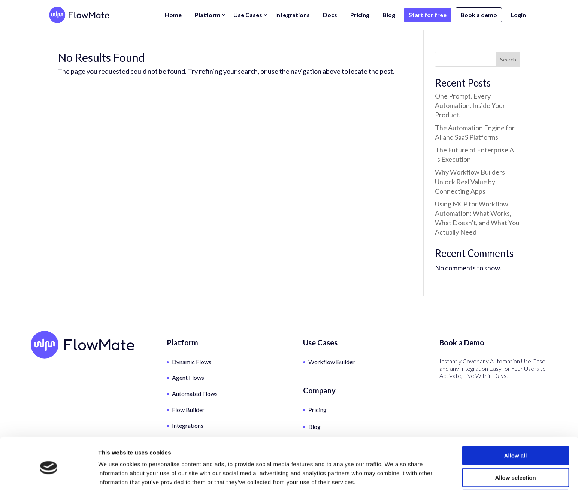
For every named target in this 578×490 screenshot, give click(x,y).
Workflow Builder (331, 361)
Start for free (428, 14)
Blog (388, 14)
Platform (207, 14)
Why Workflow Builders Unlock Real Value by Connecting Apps (470, 181)
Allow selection (515, 446)
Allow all (515, 424)
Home (173, 14)
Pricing (359, 14)
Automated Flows (195, 393)
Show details (393, 475)
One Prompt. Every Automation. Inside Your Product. (470, 105)
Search (508, 59)
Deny (516, 468)
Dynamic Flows (191, 361)
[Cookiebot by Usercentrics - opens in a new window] (48, 475)
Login (518, 14)
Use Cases (247, 14)
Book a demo (478, 14)
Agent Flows (188, 377)
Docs (330, 14)
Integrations (292, 14)
